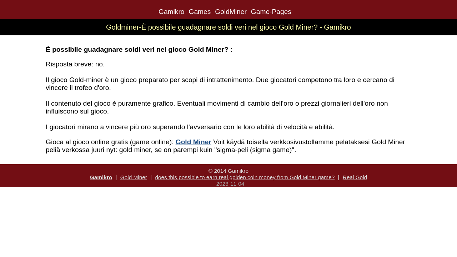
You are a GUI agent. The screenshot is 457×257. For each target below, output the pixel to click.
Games (200, 11)
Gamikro (172, 11)
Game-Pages (271, 11)
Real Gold (355, 177)
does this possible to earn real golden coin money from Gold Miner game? (245, 177)
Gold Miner (133, 177)
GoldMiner (231, 11)
